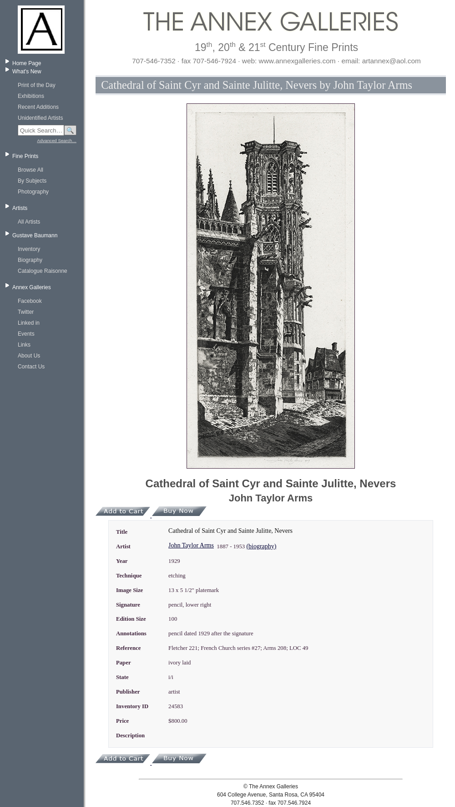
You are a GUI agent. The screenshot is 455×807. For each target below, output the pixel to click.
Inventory (29, 249)
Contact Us (31, 366)
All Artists (29, 222)
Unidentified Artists (40, 118)
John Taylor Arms (191, 545)
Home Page (26, 63)
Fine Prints (25, 156)
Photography (33, 192)
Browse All (30, 170)
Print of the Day (37, 85)
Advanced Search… (56, 140)
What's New (26, 71)
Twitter (26, 312)
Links (24, 345)
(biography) (261, 546)
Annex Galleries (31, 287)
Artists (19, 208)
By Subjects (32, 181)
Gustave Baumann (34, 235)
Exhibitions (31, 96)
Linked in (29, 323)
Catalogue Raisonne (42, 271)
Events (26, 334)
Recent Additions (38, 107)
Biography (30, 260)
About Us (29, 355)
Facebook (30, 301)
